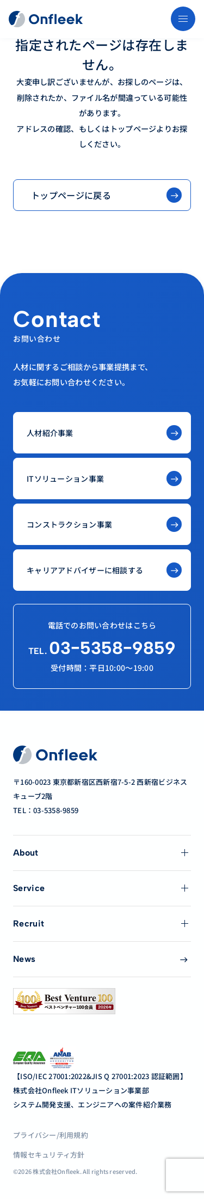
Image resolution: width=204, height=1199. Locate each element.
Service (29, 888)
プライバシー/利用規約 (50, 1135)
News (24, 959)
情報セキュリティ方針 (49, 1154)
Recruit (28, 923)
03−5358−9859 (102, 648)
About (26, 852)
